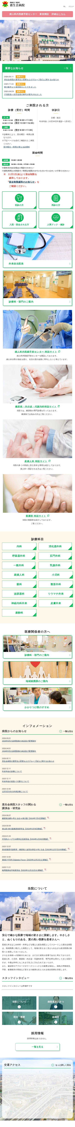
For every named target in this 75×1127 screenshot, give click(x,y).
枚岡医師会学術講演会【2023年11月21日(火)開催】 (23, 870)
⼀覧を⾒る (68, 731)
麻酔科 (19, 612)
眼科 (19, 584)
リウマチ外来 (56, 593)
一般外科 (18, 565)
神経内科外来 (19, 603)
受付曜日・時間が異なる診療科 (16, 147)
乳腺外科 (55, 565)
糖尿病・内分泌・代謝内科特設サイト (36, 406)
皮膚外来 (56, 603)
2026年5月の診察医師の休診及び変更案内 (19, 751)
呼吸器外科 (18, 556)
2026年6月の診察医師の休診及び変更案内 (19, 741)
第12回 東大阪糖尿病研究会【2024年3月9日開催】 (22, 829)
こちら (62, 14)
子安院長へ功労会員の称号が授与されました (23, 94)
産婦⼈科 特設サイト (35, 461)
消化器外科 (55, 546)
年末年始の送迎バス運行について (15, 781)
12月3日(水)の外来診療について (15, 792)
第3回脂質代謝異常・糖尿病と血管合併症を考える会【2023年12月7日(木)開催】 (34, 850)
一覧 (66, 68)
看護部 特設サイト (36, 516)
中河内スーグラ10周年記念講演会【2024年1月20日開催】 (25, 839)
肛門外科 (55, 556)
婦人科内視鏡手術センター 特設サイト (36, 352)
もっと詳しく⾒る (63, 1071)
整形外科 (56, 584)
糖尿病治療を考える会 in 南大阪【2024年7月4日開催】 (24, 818)
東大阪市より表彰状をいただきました (20, 87)
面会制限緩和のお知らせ (22, 182)
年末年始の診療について (12, 771)
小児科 (56, 574)
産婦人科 (19, 574)
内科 (19, 546)
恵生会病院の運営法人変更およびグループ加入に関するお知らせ (31, 80)
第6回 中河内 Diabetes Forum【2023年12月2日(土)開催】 (25, 860)
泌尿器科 (19, 593)
